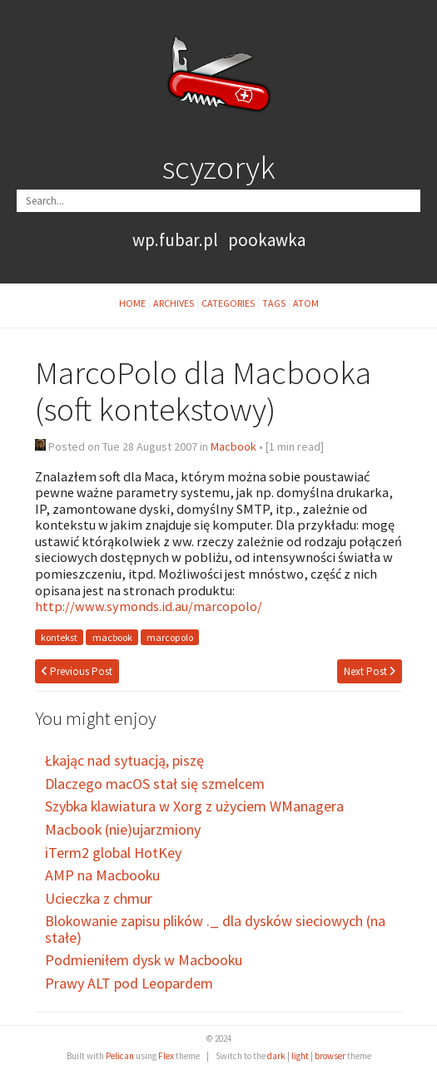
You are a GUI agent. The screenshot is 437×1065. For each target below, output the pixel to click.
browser (330, 1056)
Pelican (120, 1056)
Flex (166, 1056)
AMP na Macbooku (102, 875)
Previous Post (77, 671)
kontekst (59, 637)
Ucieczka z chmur (98, 898)
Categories (228, 303)
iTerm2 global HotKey (113, 852)
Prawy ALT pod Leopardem (129, 983)
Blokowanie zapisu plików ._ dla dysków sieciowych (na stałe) (215, 929)
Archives (173, 303)
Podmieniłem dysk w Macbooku (143, 959)
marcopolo (169, 637)
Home (132, 303)
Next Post (369, 671)
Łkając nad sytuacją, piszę (124, 760)
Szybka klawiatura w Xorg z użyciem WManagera (194, 806)
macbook (112, 637)
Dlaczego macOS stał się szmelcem (155, 783)
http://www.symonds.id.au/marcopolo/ (148, 606)
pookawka (266, 240)
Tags (274, 303)
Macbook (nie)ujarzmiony (123, 829)
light (300, 1056)
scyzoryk (219, 167)
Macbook (233, 446)
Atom (306, 303)
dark (276, 1056)
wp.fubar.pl (175, 240)
